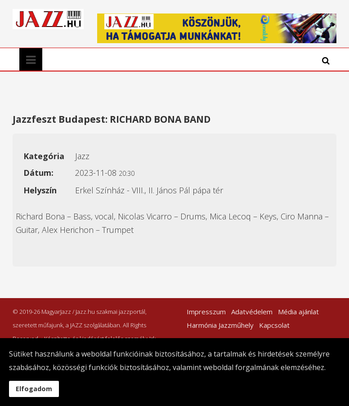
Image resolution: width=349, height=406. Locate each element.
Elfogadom (34, 388)
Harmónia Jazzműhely (220, 325)
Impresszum (206, 311)
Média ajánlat (298, 311)
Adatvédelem (252, 311)
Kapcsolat (274, 325)
